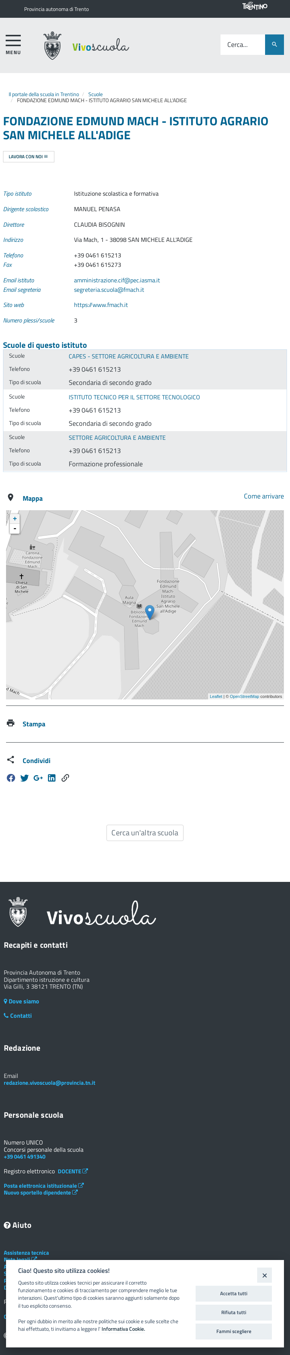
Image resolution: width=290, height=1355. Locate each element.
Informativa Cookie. (123, 1329)
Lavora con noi (28, 156)
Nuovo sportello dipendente (41, 1192)
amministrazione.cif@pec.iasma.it (117, 280)
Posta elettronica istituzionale (44, 1185)
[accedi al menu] (13, 43)
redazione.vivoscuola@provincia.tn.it (49, 1082)
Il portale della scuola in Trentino (44, 94)
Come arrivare (264, 496)
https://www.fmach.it (101, 304)
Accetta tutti (233, 1293)
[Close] (264, 1275)
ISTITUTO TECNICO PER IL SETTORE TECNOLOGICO (134, 397)
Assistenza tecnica (26, 1252)
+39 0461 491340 (24, 1156)
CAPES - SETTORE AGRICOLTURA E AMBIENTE (129, 356)
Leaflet (216, 696)
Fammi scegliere (233, 1331)
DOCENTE (73, 1171)
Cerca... (237, 45)
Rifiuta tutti (233, 1312)
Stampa (34, 724)
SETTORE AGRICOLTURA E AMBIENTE (117, 437)
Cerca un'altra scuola (144, 832)
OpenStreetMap (244, 696)
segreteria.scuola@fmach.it (109, 289)
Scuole (95, 94)
